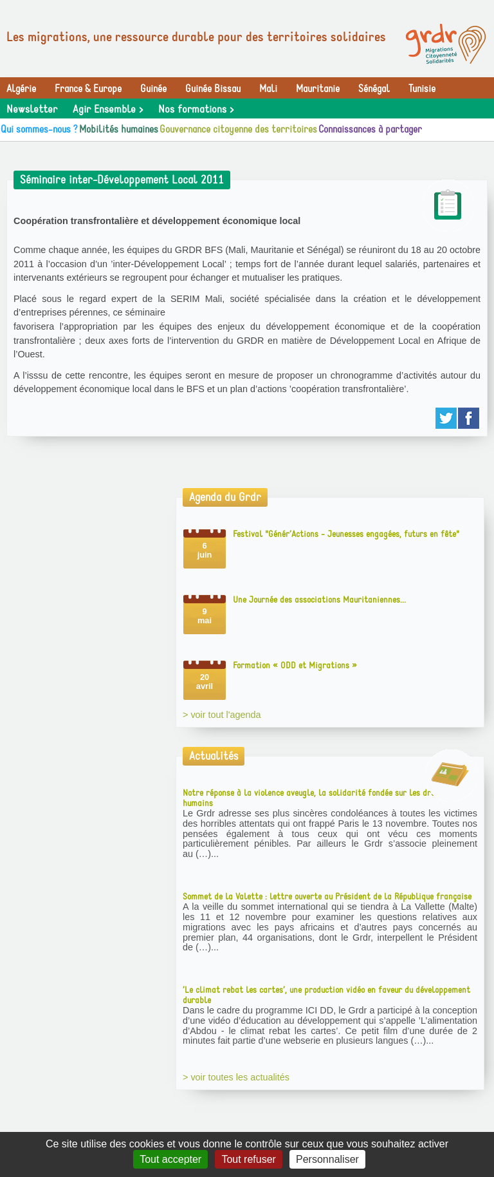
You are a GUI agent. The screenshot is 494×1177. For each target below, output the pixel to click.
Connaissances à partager (370, 129)
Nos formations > (195, 109)
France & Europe (88, 88)
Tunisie (421, 88)
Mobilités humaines (118, 129)
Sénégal (374, 88)
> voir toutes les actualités (236, 1077)
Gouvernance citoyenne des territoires (238, 129)
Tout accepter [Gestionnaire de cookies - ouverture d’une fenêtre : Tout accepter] (170, 1159)
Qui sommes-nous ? (39, 129)
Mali (268, 88)
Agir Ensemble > (108, 109)
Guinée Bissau (213, 88)
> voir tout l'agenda (222, 715)
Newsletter (31, 109)
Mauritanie (318, 88)
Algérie (21, 88)
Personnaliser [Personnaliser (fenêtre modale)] (327, 1159)
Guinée (153, 88)
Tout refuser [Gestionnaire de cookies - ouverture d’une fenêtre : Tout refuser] (248, 1159)
